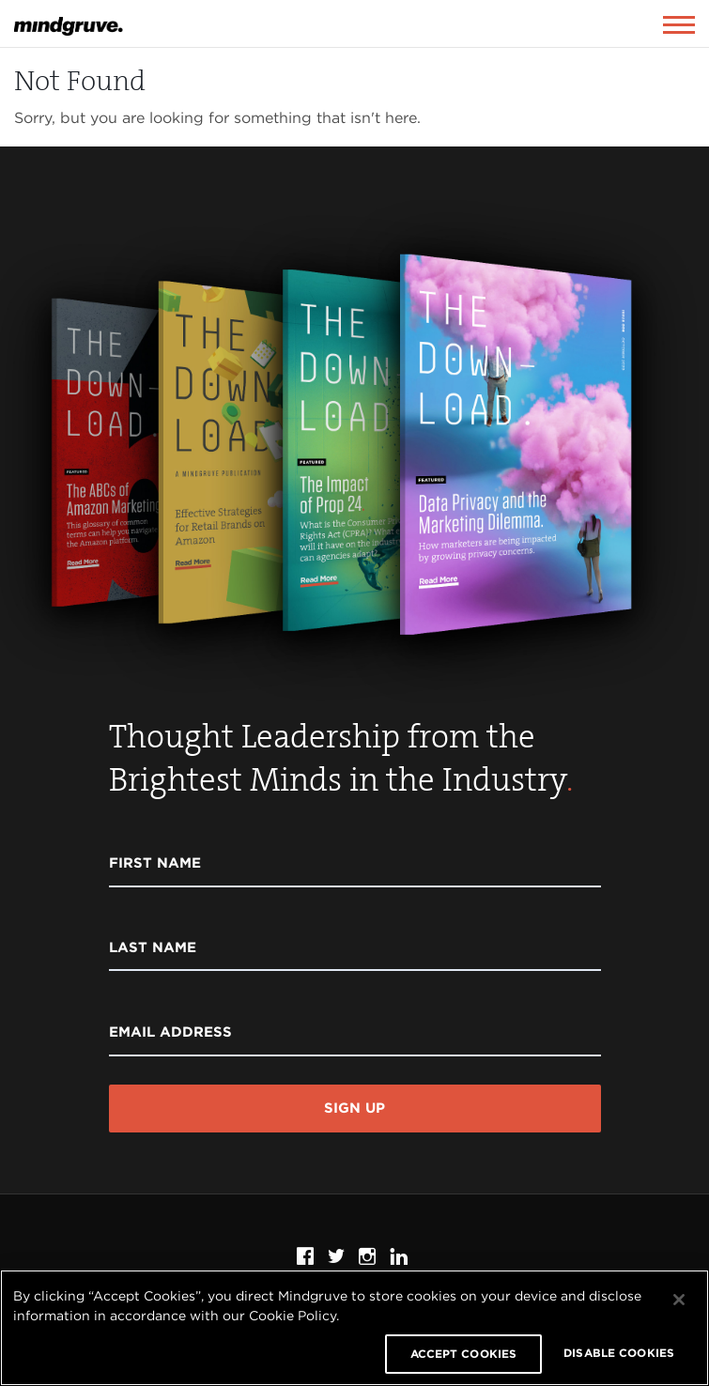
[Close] (679, 1299)
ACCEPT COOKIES (463, 1354)
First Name (155, 863)
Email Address (170, 1032)
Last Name (152, 947)
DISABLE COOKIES (618, 1353)
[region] (354, 1328)
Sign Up (354, 1108)
